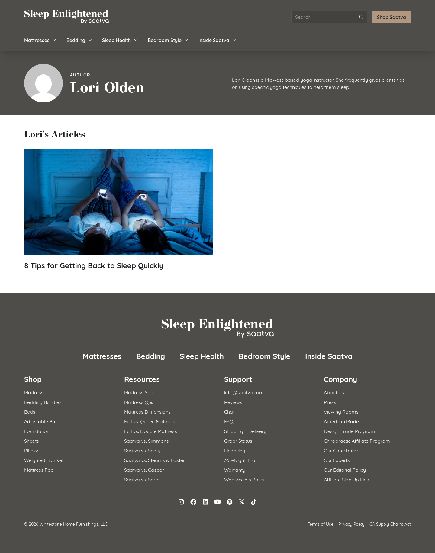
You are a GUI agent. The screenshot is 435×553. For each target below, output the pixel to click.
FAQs (230, 421)
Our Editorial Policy (345, 469)
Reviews (233, 401)
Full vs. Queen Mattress (149, 421)
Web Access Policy (245, 479)
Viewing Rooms (341, 411)
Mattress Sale (139, 392)
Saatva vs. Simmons (146, 440)
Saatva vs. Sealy (142, 450)
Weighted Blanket (43, 460)
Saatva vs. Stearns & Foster (154, 460)
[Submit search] (361, 17)
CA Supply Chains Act (390, 524)
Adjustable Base (42, 421)
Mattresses (40, 39)
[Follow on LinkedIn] (205, 502)
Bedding (79, 39)
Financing (234, 450)
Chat (229, 411)
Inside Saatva (217, 39)
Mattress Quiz (139, 401)
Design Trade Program (349, 431)
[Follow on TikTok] (254, 502)
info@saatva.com (244, 392)
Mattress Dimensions (147, 411)
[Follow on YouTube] (217, 502)
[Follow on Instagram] (181, 502)
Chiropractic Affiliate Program (357, 440)
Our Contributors (342, 450)
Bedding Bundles (43, 401)
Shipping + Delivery (245, 431)
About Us (334, 392)
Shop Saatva (391, 16)
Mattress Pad (39, 469)
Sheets (31, 440)
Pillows (32, 450)
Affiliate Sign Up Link (346, 479)
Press (330, 401)
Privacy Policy (351, 524)
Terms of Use (321, 524)
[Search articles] (329, 17)
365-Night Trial (240, 460)
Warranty (234, 469)
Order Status (238, 440)
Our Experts (337, 460)
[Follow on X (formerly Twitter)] (242, 502)
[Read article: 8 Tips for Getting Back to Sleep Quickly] (118, 209)
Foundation (37, 431)
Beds (29, 411)
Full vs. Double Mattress (150, 431)
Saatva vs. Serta (142, 479)
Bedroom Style (168, 39)
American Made (341, 421)
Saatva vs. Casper (144, 469)
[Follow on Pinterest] (230, 502)
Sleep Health (120, 39)
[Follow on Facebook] (193, 502)
